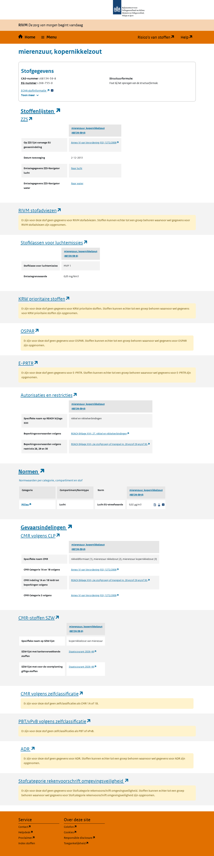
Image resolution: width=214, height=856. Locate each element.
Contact (38, 827)
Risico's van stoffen (158, 37)
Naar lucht (76, 168)
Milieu (26, 504)
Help (188, 37)
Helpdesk (38, 832)
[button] (49, 37)
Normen (31, 471)
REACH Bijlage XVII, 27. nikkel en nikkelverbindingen (100, 433)
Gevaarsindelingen (47, 527)
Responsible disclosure (84, 838)
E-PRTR (28, 363)
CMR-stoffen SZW (39, 617)
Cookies (84, 832)
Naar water (77, 183)
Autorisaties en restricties (49, 395)
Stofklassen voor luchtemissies (54, 242)
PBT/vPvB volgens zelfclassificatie (54, 721)
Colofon (84, 827)
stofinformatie (35, 90)
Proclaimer (38, 838)
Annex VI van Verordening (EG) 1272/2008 (95, 142)
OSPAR (30, 331)
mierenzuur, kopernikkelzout (88, 128)
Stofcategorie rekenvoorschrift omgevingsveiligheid (73, 781)
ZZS (27, 119)
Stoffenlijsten (41, 111)
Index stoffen (26, 843)
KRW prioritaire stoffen (44, 298)
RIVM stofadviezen (40, 210)
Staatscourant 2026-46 (83, 651)
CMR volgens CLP (40, 535)
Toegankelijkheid (84, 843)
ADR (28, 749)
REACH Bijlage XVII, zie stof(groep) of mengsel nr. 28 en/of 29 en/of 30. (110, 444)
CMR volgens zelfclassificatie (52, 693)
